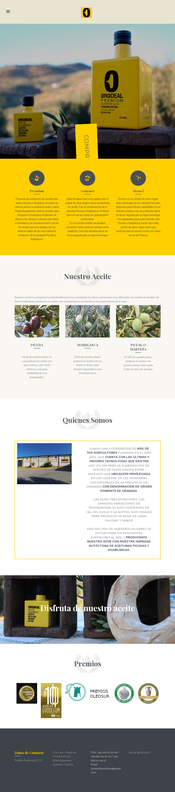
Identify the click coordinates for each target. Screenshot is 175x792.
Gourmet (87, 191)
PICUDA (37, 345)
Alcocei (138, 191)
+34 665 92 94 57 (104, 758)
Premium (37, 191)
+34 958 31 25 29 (107, 753)
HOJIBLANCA (87, 345)
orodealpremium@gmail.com (106, 771)
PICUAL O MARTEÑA (138, 347)
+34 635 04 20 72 (101, 756)
